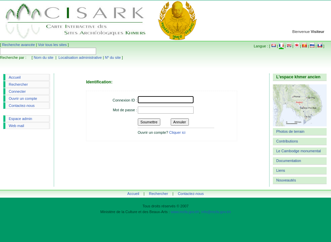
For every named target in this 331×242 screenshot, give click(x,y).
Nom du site (43, 57)
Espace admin (20, 119)
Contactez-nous (22, 106)
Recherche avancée (18, 45)
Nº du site (113, 57)
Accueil (14, 77)
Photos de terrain (290, 131)
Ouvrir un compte (23, 98)
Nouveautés (286, 180)
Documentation (288, 161)
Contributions (287, 141)
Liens (280, 170)
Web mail (16, 126)
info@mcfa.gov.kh (216, 212)
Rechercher (18, 84)
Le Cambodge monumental (298, 151)
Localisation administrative (80, 57)
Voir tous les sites (52, 45)
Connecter (17, 91)
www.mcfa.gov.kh (185, 212)
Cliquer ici (177, 132)
